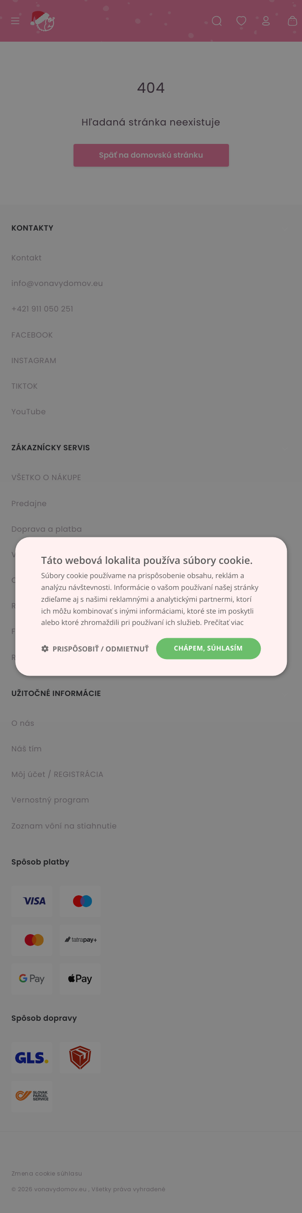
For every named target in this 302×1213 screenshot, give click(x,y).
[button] (95, 648)
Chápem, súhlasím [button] (208, 648)
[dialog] (151, 606)
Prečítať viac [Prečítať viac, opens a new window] (224, 622)
